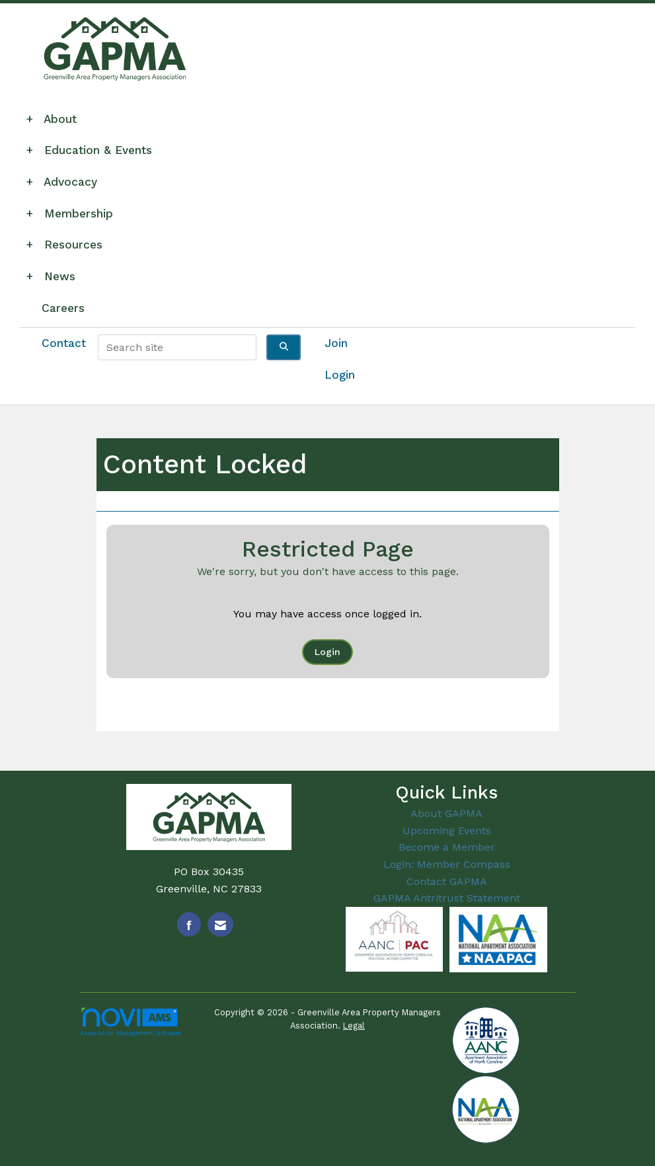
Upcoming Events (447, 830)
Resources (67, 244)
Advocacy (65, 181)
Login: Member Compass (446, 864)
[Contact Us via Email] (220, 924)
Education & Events (92, 150)
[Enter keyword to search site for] (177, 347)
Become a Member (447, 847)
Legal (354, 1025)
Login (327, 651)
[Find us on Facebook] (189, 924)
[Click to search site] (283, 347)
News (54, 276)
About (55, 119)
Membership (73, 213)
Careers (63, 308)
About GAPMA (446, 813)
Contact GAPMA (446, 881)
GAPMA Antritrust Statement (446, 898)
